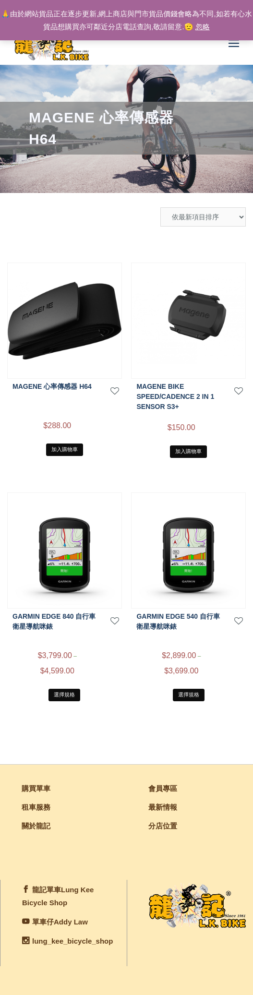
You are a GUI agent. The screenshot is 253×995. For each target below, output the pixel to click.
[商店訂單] (203, 217)
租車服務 (36, 807)
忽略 (202, 27)
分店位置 (162, 826)
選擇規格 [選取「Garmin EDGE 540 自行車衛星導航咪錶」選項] (188, 694)
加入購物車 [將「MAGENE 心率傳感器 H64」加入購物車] (64, 449)
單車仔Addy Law (60, 922)
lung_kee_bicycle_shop (72, 941)
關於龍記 (36, 826)
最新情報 (162, 807)
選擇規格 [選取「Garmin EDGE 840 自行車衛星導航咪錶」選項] (64, 694)
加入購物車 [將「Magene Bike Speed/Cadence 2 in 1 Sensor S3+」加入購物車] (188, 451)
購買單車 (36, 788)
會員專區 (162, 788)
